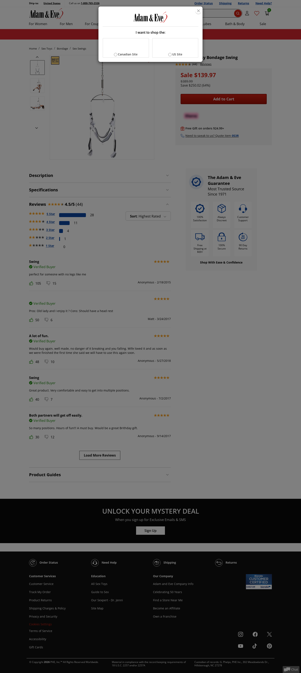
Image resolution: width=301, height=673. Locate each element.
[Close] (198, 11)
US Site (177, 54)
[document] (150, 34)
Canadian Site (128, 54)
